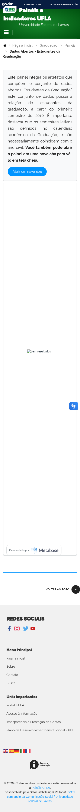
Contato (12, 675)
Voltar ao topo (57, 589)
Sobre (10, 666)
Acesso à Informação (21, 714)
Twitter (26, 628)
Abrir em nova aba (27, 172)
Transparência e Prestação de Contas (33, 722)
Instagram (16, 628)
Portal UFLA (15, 705)
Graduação (48, 45)
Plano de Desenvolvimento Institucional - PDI (39, 730)
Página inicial (22, 45)
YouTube (32, 628)
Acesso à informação (64, 4)
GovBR (7, 4)
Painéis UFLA (41, 787)
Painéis (70, 45)
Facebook (9, 628)
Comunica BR (32, 4)
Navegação (6, 32)
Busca (10, 683)
